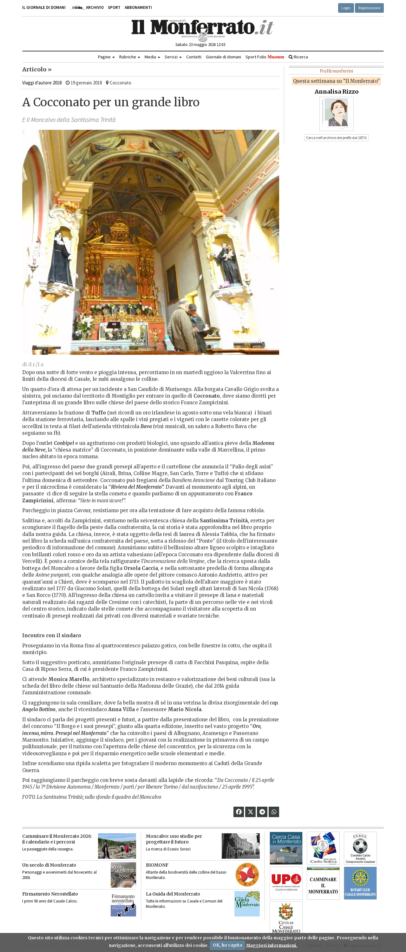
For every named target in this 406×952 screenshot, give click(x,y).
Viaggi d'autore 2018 (42, 83)
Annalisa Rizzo (336, 91)
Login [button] (346, 7)
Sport (114, 7)
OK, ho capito (227, 945)
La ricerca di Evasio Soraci (168, 849)
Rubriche (129, 57)
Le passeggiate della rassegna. (48, 849)
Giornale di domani (223, 57)
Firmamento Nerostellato (50, 894)
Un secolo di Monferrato (49, 865)
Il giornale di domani (44, 7)
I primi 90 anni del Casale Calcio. (50, 901)
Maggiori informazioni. (271, 945)
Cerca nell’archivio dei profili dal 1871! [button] (336, 137)
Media (152, 57)
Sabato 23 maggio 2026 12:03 (200, 44)
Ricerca (298, 57)
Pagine (106, 57)
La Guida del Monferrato (173, 894)
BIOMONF (157, 865)
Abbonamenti (138, 7)
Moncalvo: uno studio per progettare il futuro (174, 839)
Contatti (193, 57)
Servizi (173, 57)
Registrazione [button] (369, 7)
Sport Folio (265, 57)
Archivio (87, 7)
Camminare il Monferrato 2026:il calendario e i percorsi (57, 839)
